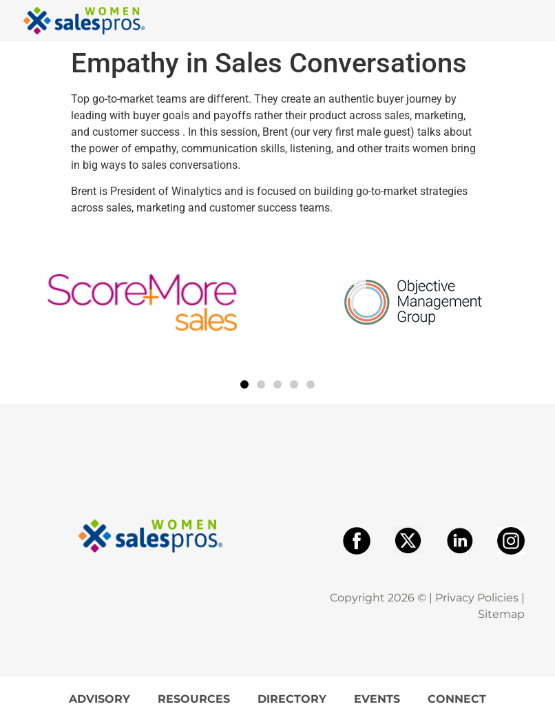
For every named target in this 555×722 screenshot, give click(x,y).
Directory (292, 698)
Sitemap (501, 614)
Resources (194, 698)
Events (377, 698)
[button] (244, 384)
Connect (457, 698)
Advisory (99, 698)
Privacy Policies (477, 597)
